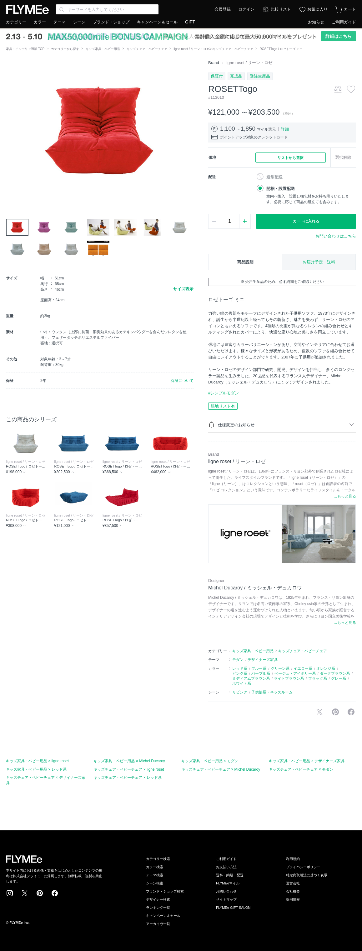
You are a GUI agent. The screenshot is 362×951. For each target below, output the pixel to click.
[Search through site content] (107, 9)
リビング (239, 692)
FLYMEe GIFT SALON (233, 907)
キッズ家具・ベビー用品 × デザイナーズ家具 (306, 761)
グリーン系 (280, 668)
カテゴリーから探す (65, 49)
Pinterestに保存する (335, 712)
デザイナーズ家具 (263, 660)
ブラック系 (317, 678)
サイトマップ (226, 899)
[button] (11, 130)
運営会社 (293, 883)
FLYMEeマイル (227, 883)
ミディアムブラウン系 (251, 678)
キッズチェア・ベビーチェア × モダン (301, 769)
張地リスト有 (223, 406)
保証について (182, 380)
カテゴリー (16, 22)
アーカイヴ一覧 (158, 924)
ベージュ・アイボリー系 (295, 673)
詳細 (285, 129)
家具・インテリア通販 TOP (25, 49)
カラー (40, 22)
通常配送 (274, 177)
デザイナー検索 (158, 899)
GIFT (190, 21)
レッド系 (239, 668)
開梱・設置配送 (280, 188)
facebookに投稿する (351, 712)
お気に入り (317, 9)
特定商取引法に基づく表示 (306, 875)
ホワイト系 (241, 683)
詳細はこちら (338, 36)
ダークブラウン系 (335, 673)
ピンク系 (239, 673)
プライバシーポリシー (303, 867)
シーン (79, 22)
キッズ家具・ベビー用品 (103, 49)
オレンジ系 (325, 668)
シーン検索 (154, 883)
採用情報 (293, 899)
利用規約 (293, 859)
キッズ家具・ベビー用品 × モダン (209, 761)
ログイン (246, 9)
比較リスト (281, 9)
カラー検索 (154, 867)
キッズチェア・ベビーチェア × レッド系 (127, 777)
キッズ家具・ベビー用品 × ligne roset (37, 761)
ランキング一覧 (158, 907)
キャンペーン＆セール (157, 22)
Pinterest (39, 893)
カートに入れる (306, 221)
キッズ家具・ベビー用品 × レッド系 (36, 769)
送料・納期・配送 (230, 875)
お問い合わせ (226, 891)
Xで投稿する (319, 712)
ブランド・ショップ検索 (165, 891)
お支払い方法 (226, 867)
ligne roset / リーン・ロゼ (249, 62)
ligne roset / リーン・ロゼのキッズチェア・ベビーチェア (213, 49)
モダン (238, 660)
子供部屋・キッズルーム (272, 692)
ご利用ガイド (344, 22)
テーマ (59, 22)
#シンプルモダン (223, 393)
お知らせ (316, 22)
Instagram (9, 893)
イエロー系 (303, 668)
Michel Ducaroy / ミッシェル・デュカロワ (255, 587)
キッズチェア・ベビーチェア (147, 49)
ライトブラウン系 (289, 678)
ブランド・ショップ (111, 22)
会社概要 (293, 891)
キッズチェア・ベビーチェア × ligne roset (128, 769)
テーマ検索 (154, 875)
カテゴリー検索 (158, 859)
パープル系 (260, 673)
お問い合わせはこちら (335, 236)
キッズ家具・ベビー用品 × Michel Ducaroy (129, 761)
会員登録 (222, 9)
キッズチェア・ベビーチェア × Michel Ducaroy (220, 769)
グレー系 (338, 678)
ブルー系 (258, 668)
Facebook (54, 893)
